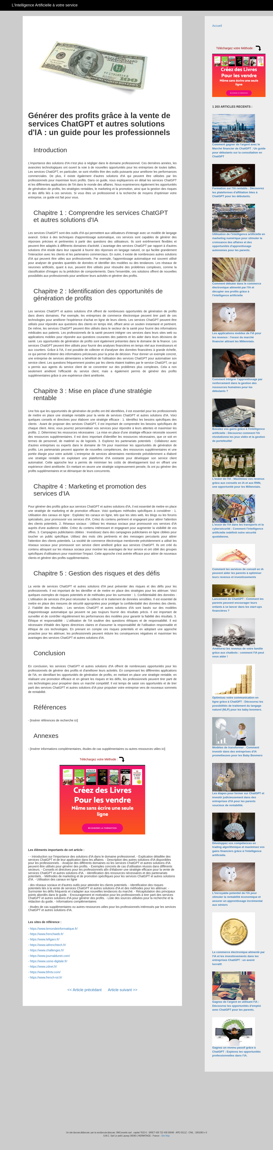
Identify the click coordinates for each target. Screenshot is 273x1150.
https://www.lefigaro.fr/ (45, 939)
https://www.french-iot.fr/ (46, 977)
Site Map (165, 1136)
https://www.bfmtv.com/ (45, 972)
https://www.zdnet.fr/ (43, 966)
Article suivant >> (122, 990)
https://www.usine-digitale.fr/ (48, 961)
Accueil (217, 25)
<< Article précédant (84, 990)
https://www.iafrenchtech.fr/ (48, 945)
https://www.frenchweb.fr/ (46, 934)
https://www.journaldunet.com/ (50, 956)
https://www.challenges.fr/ (47, 950)
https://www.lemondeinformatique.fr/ (54, 928)
